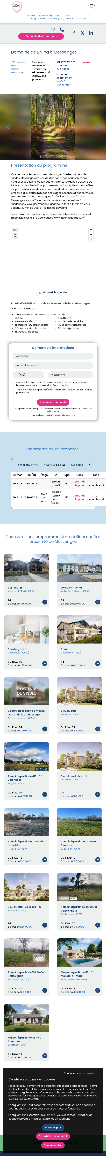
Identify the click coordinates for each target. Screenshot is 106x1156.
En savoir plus (53, 1127)
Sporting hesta (18, 649)
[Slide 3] (47, 156)
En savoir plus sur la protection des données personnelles (53, 415)
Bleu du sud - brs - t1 (74, 776)
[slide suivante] (98, 127)
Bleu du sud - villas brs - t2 (24, 907)
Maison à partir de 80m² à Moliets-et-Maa (77, 974)
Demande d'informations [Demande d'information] (41, 36)
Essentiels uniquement (53, 1136)
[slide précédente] (8, 127)
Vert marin (15, 587)
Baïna (65, 649)
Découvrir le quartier (53, 292)
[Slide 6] (56, 156)
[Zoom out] (91, 234)
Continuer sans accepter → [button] (81, 1073)
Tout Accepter (53, 1145)
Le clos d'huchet (71, 587)
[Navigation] (91, 6)
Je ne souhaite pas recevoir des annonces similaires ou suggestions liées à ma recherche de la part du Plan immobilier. (52, 384)
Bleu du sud (68, 711)
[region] (53, 254)
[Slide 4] (50, 156)
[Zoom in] (91, 229)
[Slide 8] (62, 156)
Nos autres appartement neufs (64, 79)
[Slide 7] (59, 156)
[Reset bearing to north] (91, 239)
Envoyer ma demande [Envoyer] (53, 402)
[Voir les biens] (53, 465)
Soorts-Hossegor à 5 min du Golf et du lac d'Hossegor (26, 712)
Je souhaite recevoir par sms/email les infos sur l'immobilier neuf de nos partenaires (54, 391)
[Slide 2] (44, 156)
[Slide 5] (53, 156)
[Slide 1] (41, 156)
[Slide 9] (65, 156)
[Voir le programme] (45, 602)
